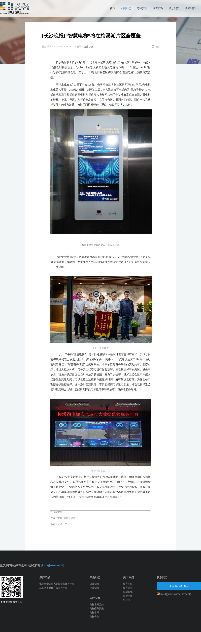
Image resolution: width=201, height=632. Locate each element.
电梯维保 (94, 612)
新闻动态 (126, 8)
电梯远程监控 (97, 604)
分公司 (126, 600)
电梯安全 (142, 8)
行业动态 (94, 587)
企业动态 (88, 46)
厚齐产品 (158, 8)
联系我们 (190, 8)
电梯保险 (94, 616)
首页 (112, 8)
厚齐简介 (127, 583)
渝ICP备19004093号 (52, 565)
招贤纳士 (127, 596)
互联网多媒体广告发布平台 (53, 587)
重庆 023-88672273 (178, 586)
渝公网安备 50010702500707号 (174, 594)
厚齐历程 (127, 587)
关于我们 (174, 8)
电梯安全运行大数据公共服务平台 (57, 583)
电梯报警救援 (97, 608)
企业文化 (127, 592)
